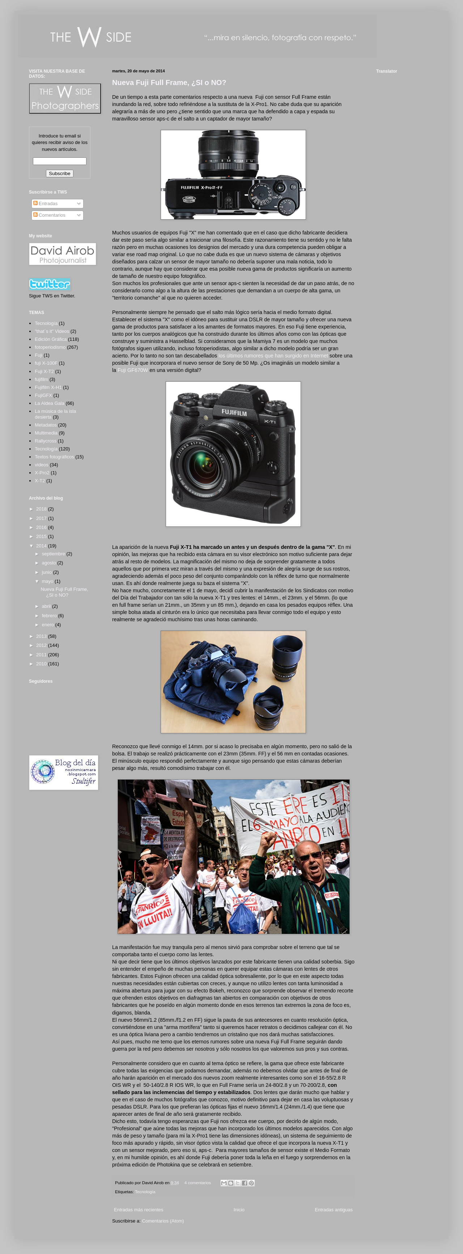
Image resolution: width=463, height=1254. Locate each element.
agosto (50, 562)
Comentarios (49, 215)
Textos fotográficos (54, 456)
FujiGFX (43, 395)
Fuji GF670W (133, 370)
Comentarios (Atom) (163, 1221)
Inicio (239, 1209)
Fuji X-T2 (44, 371)
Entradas (45, 203)
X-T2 (40, 480)
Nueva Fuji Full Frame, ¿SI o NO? (169, 82)
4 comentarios (197, 1182)
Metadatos (46, 425)
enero (48, 624)
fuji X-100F (46, 363)
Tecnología (145, 1191)
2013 (42, 636)
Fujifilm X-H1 (48, 387)
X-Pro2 (42, 472)
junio (47, 572)
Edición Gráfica (51, 339)
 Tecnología (46, 323)
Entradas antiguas (334, 1209)
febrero (50, 615)
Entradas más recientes (138, 1209)
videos (41, 464)
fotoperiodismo (50, 347)
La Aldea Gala (49, 403)
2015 (42, 536)
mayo (48, 581)
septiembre (54, 553)
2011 (42, 654)
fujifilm (41, 379)
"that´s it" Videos (52, 331)
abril (47, 606)
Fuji (38, 355)
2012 (42, 645)
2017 (42, 518)
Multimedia (46, 433)
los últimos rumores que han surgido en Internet (273, 356)
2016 (42, 527)
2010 (42, 663)
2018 (42, 509)
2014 (42, 545)
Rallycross (45, 441)
